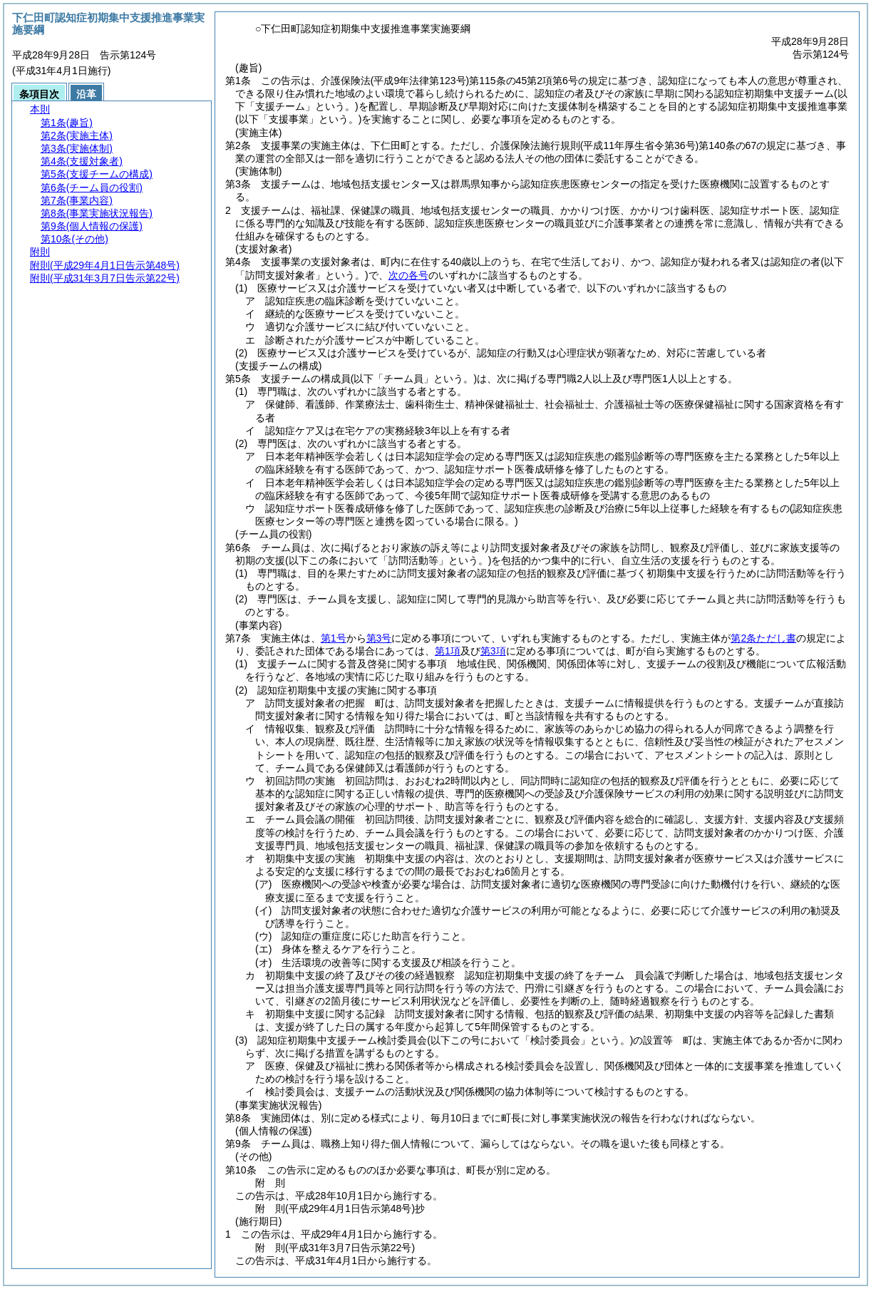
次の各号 (408, 275)
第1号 (333, 638)
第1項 (447, 651)
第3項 (493, 651)
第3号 (379, 638)
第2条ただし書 (763, 638)
